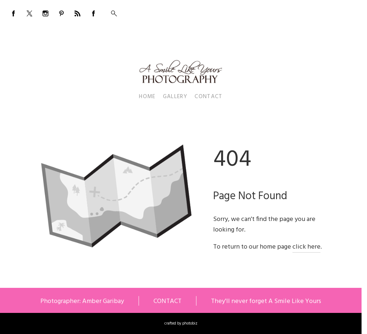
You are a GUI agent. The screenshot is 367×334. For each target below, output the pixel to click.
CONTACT (167, 302)
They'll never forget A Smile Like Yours (266, 302)
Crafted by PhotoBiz (181, 323)
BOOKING (306, 11)
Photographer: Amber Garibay (82, 302)
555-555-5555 (337, 11)
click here (306, 247)
